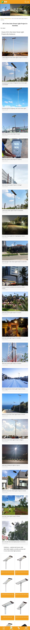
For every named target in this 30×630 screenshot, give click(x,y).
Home (2, 18)
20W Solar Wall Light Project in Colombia (11, 338)
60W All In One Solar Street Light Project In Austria (13, 414)
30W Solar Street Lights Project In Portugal (12, 185)
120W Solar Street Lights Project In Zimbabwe (12, 210)
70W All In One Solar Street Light (21, 617)
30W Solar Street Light (7, 617)
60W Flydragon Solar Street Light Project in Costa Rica (14, 261)
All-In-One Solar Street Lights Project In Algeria (12, 440)
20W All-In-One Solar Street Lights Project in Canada (14, 490)
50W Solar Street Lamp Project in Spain (11, 134)
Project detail (5, 59)
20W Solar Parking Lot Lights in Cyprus (11, 465)
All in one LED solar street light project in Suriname (13, 541)
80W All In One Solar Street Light (7, 572)
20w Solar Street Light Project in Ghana (11, 516)
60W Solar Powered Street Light (22, 572)
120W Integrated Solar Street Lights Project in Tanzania (14, 57)
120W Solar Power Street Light (7, 594)
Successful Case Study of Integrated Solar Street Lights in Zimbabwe (14, 83)
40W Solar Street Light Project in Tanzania (11, 363)
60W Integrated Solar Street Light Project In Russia (13, 389)
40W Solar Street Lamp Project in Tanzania (12, 159)
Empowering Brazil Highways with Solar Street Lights (14, 108)
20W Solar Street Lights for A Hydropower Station (13, 236)
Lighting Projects (7, 18)
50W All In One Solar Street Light (21, 594)
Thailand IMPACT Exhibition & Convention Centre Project (13, 287)
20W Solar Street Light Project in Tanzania (11, 312)
